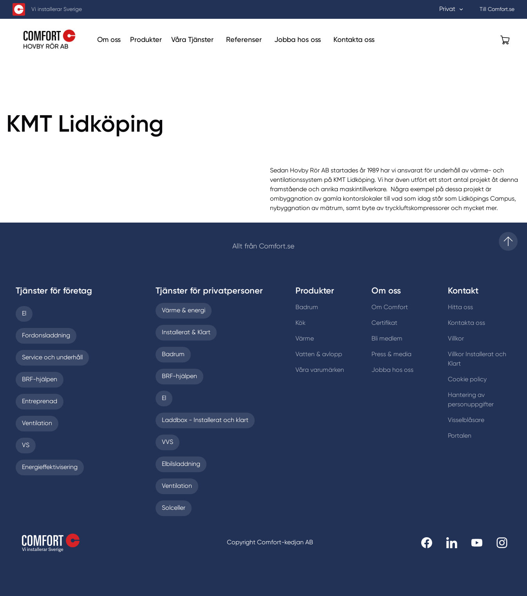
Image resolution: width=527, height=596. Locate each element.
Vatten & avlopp (318, 354)
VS (25, 445)
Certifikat (384, 323)
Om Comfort (389, 307)
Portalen (459, 436)
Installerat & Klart (186, 333)
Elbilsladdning (181, 464)
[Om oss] (109, 40)
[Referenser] (244, 40)
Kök (300, 323)
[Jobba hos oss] (297, 40)
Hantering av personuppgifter (471, 400)
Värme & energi (183, 311)
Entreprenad (39, 402)
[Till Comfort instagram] (502, 542)
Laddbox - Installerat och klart (205, 420)
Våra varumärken (319, 370)
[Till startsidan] (508, 241)
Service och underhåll (52, 358)
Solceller (173, 508)
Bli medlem (386, 339)
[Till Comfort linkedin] (451, 542)
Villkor (456, 339)
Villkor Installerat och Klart (477, 359)
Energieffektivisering (50, 467)
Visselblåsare (466, 420)
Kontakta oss (466, 323)
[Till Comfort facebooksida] (426, 542)
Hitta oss (460, 307)
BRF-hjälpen (39, 380)
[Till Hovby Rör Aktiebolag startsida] (52, 39)
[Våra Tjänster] (192, 40)
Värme (304, 339)
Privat (451, 9)
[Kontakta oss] (354, 40)
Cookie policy (467, 380)
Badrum (173, 354)
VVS (167, 442)
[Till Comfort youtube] (476, 542)
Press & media (391, 354)
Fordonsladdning (46, 336)
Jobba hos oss (392, 370)
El (24, 314)
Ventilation (37, 423)
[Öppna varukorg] (505, 40)
